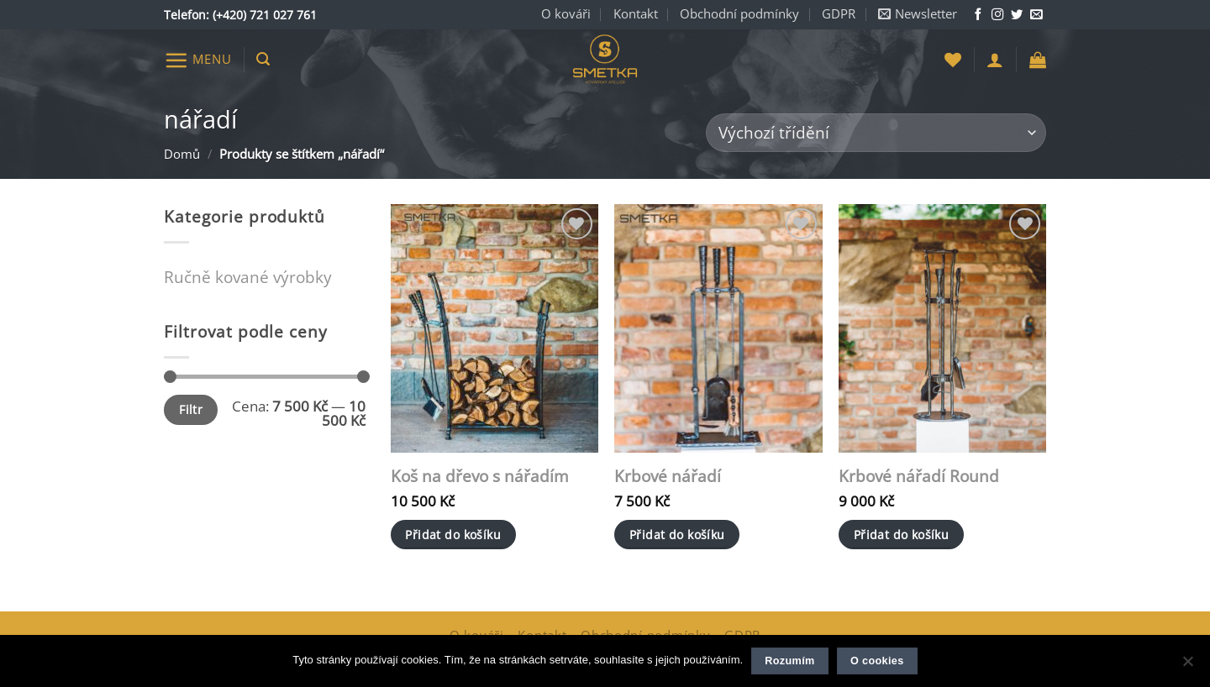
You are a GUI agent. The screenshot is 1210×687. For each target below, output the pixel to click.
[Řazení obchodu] (876, 133)
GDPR (838, 14)
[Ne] (1187, 666)
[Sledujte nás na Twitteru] (1017, 15)
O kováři (566, 14)
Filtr (191, 409)
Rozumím (789, 661)
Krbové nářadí (667, 476)
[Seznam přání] (952, 59)
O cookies (877, 661)
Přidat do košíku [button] (453, 535)
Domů (182, 154)
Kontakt (635, 14)
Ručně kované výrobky (248, 276)
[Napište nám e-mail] (1036, 15)
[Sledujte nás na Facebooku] (978, 15)
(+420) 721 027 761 (265, 15)
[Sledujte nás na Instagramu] (997, 15)
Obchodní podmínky (739, 14)
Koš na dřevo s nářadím (480, 476)
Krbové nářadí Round (919, 476)
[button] (917, 14)
